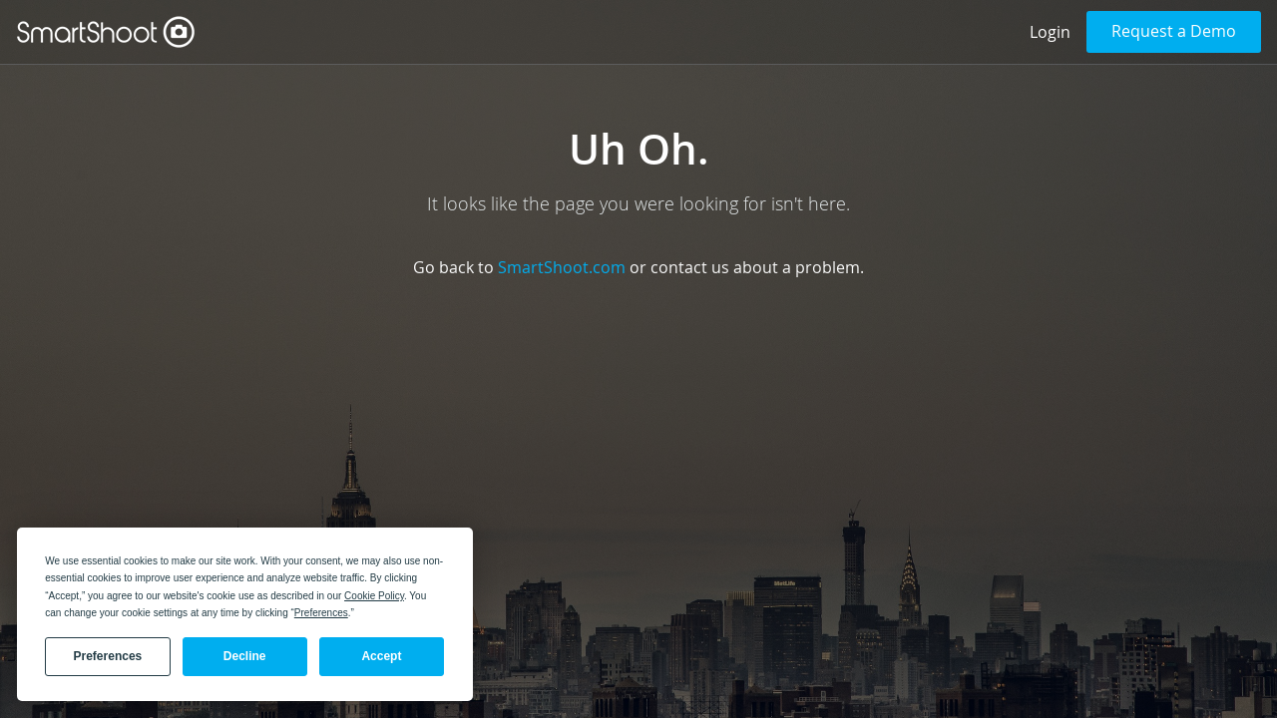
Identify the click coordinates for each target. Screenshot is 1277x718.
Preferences (108, 656)
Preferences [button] (321, 612)
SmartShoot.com (562, 267)
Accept (381, 656)
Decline (244, 656)
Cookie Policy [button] (374, 595)
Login (1050, 32)
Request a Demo (1173, 31)
